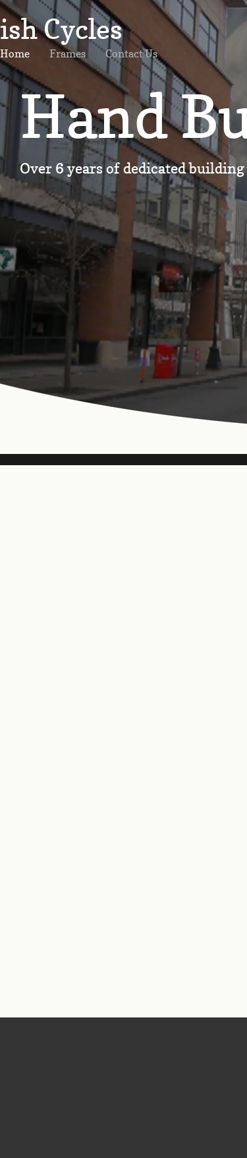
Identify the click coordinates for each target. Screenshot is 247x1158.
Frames (67, 53)
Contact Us (131, 53)
